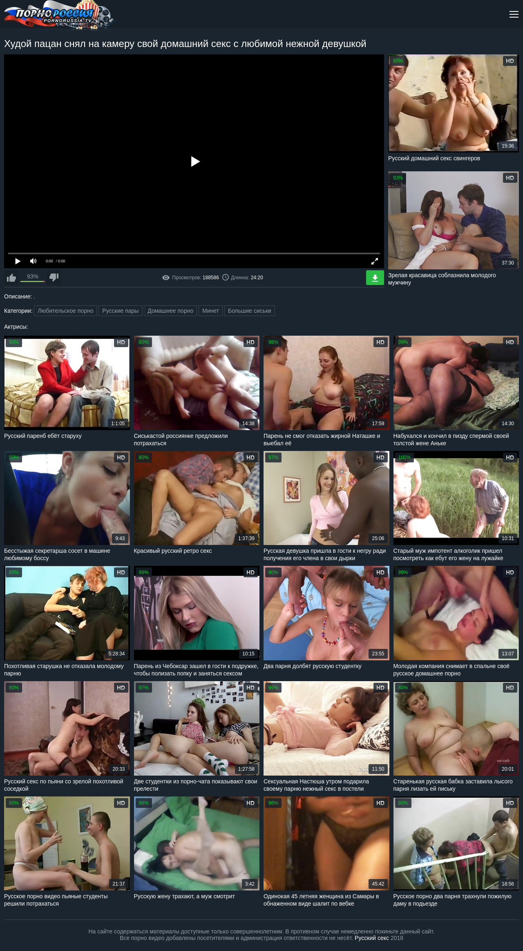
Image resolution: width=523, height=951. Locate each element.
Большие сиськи (249, 310)
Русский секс (372, 938)
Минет (210, 310)
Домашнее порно (170, 310)
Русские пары (120, 310)
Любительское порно (65, 310)
